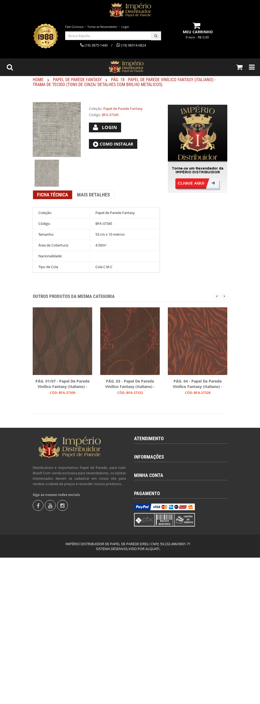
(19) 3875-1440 (150, 461)
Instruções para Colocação (159, 557)
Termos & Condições (154, 539)
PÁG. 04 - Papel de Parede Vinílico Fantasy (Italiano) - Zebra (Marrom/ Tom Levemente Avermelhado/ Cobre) (197, 384)
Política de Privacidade (156, 575)
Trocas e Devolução (153, 566)
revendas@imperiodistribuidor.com (168, 480)
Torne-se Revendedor (102, 27)
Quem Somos (149, 529)
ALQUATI (152, 695)
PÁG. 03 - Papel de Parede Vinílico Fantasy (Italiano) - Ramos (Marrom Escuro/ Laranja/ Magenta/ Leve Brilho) (130, 384)
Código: (95, 114)
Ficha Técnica (52, 195)
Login (125, 27)
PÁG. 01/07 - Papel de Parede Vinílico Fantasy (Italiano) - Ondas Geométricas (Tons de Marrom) (62, 384)
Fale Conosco (74, 27)
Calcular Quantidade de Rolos (162, 548)
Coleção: (95, 108)
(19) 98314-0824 (151, 471)
